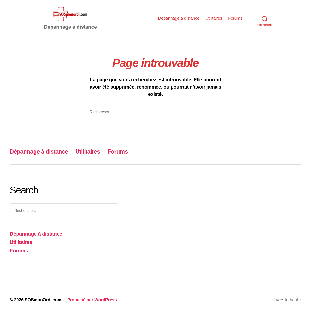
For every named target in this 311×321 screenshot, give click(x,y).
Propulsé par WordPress (92, 307)
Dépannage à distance (178, 21)
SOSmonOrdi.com (43, 307)
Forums (235, 21)
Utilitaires (213, 21)
